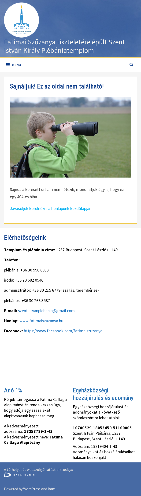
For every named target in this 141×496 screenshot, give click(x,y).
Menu (13, 64)
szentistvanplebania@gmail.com (46, 310)
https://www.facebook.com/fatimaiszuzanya (63, 330)
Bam (51, 488)
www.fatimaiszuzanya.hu (41, 320)
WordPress (32, 488)
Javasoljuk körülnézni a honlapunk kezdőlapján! (51, 208)
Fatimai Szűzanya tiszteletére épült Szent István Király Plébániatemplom (64, 46)
